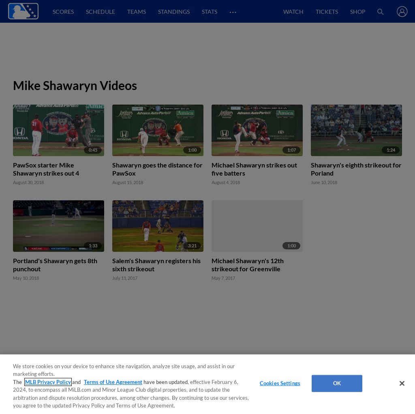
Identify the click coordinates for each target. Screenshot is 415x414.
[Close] (402, 384)
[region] (207, 384)
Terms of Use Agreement (113, 382)
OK (337, 383)
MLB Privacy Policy (48, 382)
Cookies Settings (280, 383)
